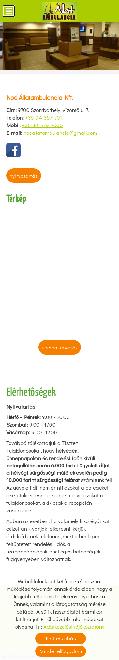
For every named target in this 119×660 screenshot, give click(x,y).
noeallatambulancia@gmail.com (60, 132)
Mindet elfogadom (60, 651)
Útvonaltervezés (60, 347)
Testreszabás (60, 638)
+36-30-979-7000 (42, 125)
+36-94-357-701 (43, 117)
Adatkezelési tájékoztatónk (73, 626)
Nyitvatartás (24, 175)
